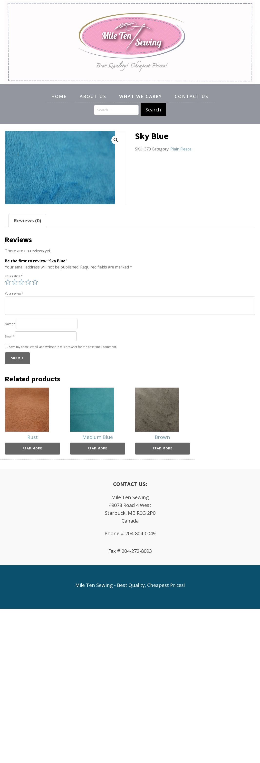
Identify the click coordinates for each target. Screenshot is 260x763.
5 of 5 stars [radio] (35, 282)
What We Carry (140, 96)
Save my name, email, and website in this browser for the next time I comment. (63, 347)
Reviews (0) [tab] (27, 220)
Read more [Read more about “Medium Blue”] (97, 448)
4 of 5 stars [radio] (28, 282)
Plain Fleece (181, 149)
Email (10, 336)
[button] (115, 140)
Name (10, 324)
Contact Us (191, 96)
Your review (14, 293)
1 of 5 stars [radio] (8, 282)
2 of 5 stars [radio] (15, 282)
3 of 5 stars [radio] (21, 282)
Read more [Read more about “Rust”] (32, 448)
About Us (93, 96)
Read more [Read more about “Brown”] (162, 448)
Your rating (14, 276)
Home (59, 96)
